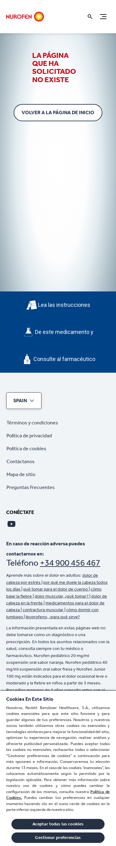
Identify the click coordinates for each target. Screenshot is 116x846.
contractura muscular (43, 609)
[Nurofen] (25, 17)
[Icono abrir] (90, 16)
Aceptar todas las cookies (58, 824)
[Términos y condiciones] (32, 423)
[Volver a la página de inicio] (58, 112)
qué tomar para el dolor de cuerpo (56, 589)
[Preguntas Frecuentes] (30, 487)
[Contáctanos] (20, 462)
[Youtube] (11, 524)
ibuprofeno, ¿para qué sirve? (53, 616)
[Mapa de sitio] (21, 475)
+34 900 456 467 (70, 563)
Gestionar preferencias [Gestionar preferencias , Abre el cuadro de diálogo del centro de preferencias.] (58, 837)
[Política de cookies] (26, 449)
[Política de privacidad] (29, 436)
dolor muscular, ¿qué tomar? (62, 596)
